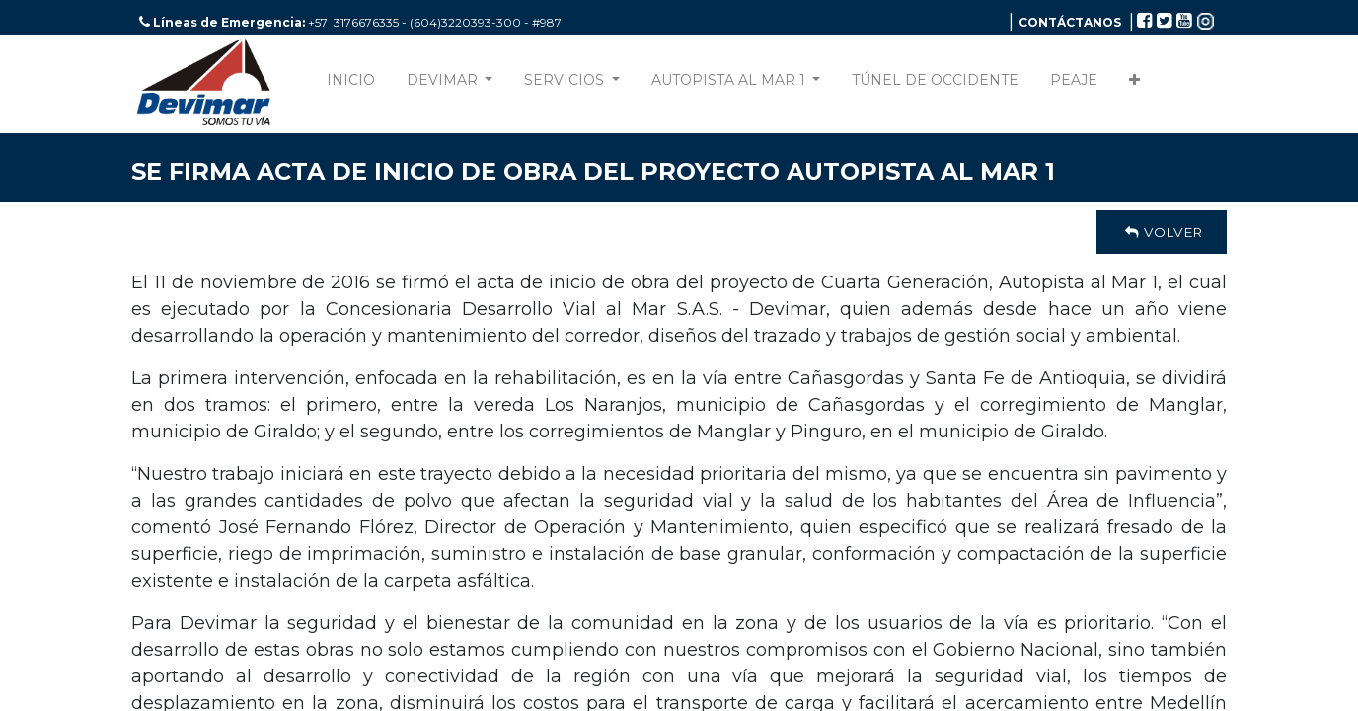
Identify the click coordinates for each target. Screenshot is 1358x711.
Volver (1161, 232)
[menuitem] (351, 84)
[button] (1134, 84)
